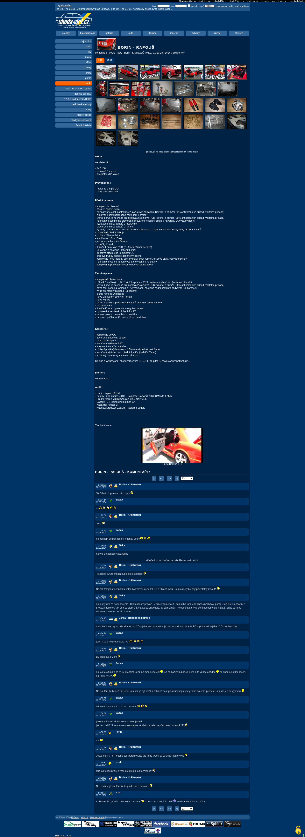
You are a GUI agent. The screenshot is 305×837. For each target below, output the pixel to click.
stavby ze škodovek (81, 120)
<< (161, 478)
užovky (87, 67)
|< (154, 478)
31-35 (109, 60)
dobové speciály (82, 94)
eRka (88, 62)
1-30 (100, 60)
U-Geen (75, 817)
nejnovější (86, 41)
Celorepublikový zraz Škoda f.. (93, 8)
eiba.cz (84, 817)
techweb (265, 1)
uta (130, 33)
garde (88, 78)
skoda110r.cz (220, 1)
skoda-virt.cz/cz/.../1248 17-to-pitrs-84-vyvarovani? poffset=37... (155, 360)
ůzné (217, 33)
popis (112, 52)
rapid (88, 83)
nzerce (174, 33)
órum (152, 33)
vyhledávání (64, 5)
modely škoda (84, 115)
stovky (88, 57)
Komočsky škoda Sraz (145, 8)
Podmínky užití (97, 817)
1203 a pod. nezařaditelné (77, 99)
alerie (109, 33)
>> (169, 478)
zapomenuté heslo (224, 6)
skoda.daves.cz (279, 1)
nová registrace (242, 6)
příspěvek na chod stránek (158, 152)
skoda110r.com (236, 1)
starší (88, 46)
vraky (88, 109)
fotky (119, 52)
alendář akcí (87, 33)
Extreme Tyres (63, 835)
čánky (65, 33)
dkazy (196, 33)
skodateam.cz (204, 1)
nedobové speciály (81, 104)
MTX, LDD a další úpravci (78, 88)
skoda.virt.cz (252, 1)
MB (89, 51)
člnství (239, 33)
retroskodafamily (296, 1)
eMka (88, 72)
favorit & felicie (83, 125)
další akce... (166, 8)
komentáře (101, 52)
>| (177, 478)
